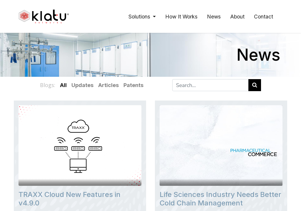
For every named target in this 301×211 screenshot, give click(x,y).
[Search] (254, 85)
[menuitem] (181, 16)
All (63, 85)
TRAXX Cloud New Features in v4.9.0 (70, 198)
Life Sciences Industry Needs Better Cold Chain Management (220, 198)
